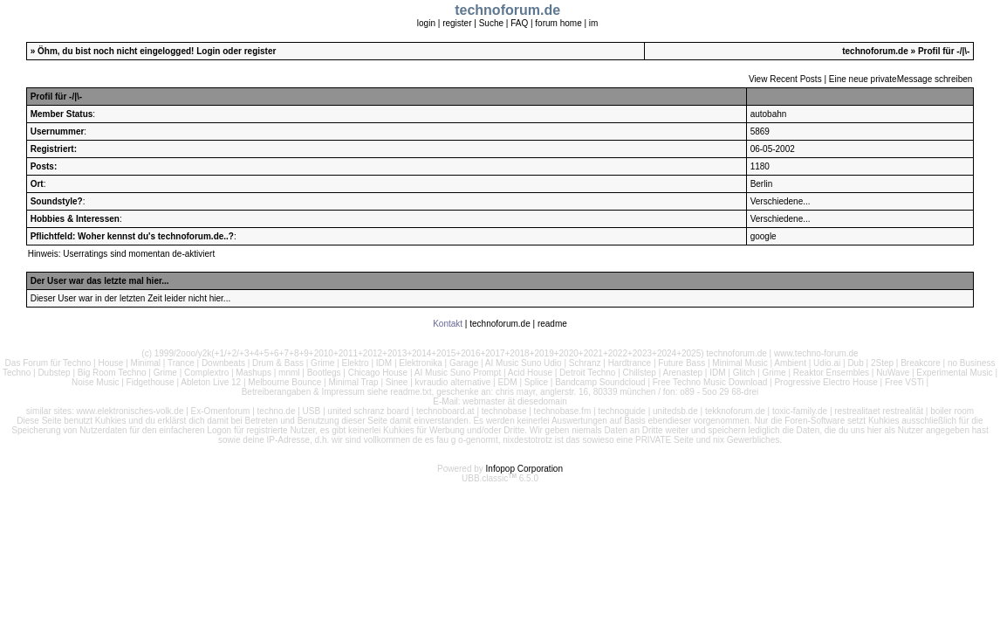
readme (552, 323)
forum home (558, 23)
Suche (491, 23)
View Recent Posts (785, 79)
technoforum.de (875, 51)
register (456, 23)
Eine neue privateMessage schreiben (901, 79)
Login (208, 51)
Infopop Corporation (524, 468)
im (594, 23)
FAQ (519, 23)
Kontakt (447, 323)
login (426, 23)
